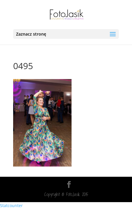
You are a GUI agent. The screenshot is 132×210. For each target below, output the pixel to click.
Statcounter (11, 205)
